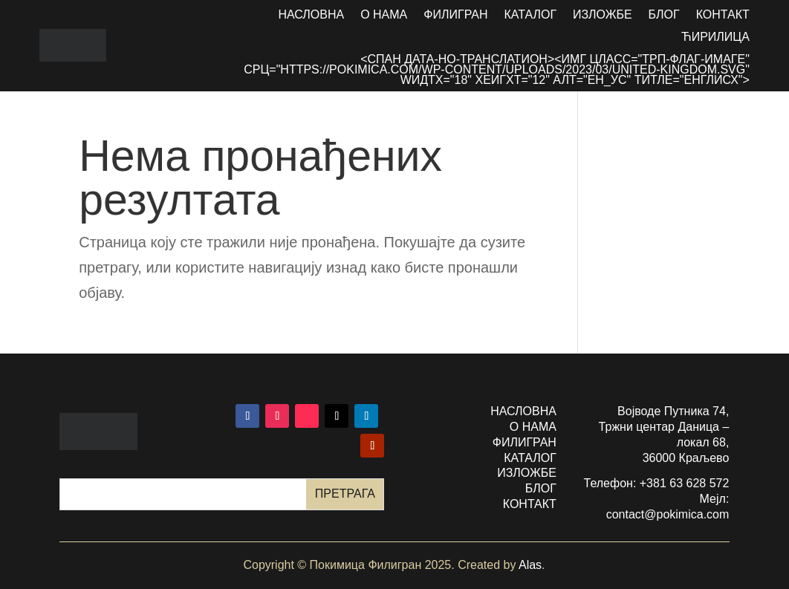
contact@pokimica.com (668, 514)
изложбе (526, 472)
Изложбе (602, 15)
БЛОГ (540, 488)
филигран (524, 442)
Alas (530, 565)
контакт (529, 504)
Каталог (530, 15)
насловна (523, 411)
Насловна (311, 15)
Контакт (723, 15)
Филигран (455, 15)
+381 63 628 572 (685, 483)
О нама (383, 15)
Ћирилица (715, 37)
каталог (530, 458)
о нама (533, 426)
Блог (664, 15)
